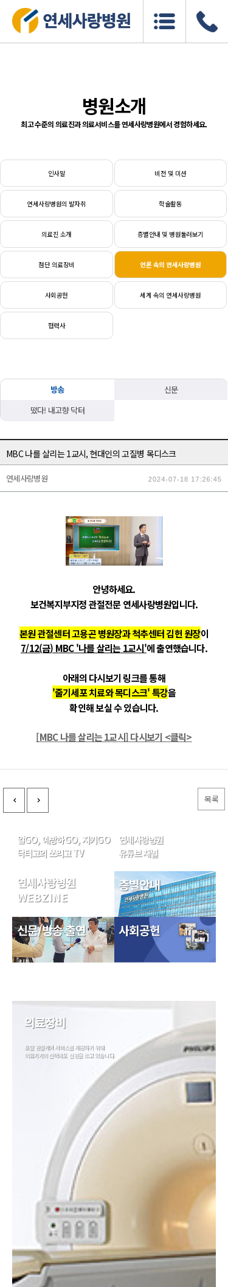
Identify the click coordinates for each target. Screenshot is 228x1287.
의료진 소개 (56, 234)
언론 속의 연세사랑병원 (170, 264)
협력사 (56, 325)
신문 (171, 389)
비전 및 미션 (170, 173)
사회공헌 (56, 295)
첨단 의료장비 (56, 264)
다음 (38, 861)
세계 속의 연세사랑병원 (170, 295)
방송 (57, 389)
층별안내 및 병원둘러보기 (170, 234)
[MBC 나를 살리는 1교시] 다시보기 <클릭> (114, 797)
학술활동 (170, 203)
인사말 (56, 173)
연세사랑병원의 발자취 (56, 203)
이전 (14, 861)
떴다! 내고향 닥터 (57, 410)
